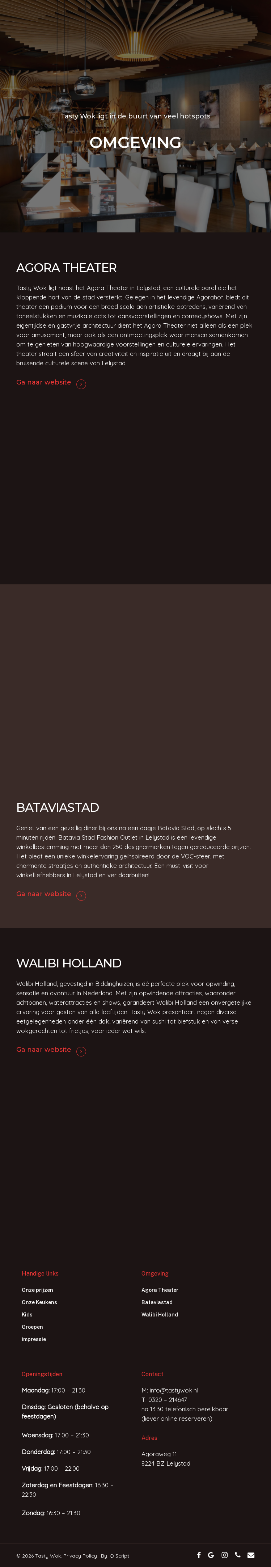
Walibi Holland (159, 1315)
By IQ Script (115, 1556)
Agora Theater (159, 1290)
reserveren (194, 1418)
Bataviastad (157, 1302)
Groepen (32, 1327)
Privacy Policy (80, 1556)
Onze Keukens (39, 1302)
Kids (27, 1315)
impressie (34, 1339)
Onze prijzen (37, 1290)
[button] (242, 18)
